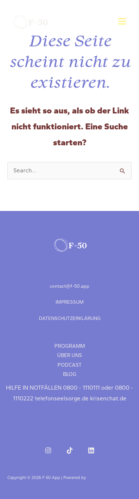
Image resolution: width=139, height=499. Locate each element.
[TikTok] (69, 450)
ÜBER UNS (69, 355)
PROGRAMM (69, 346)
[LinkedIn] (91, 450)
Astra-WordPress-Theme (109, 477)
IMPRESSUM (70, 302)
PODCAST (69, 365)
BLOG (69, 374)
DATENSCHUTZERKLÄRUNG (69, 318)
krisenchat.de (108, 398)
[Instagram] (48, 450)
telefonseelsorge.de (62, 398)
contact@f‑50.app (69, 286)
